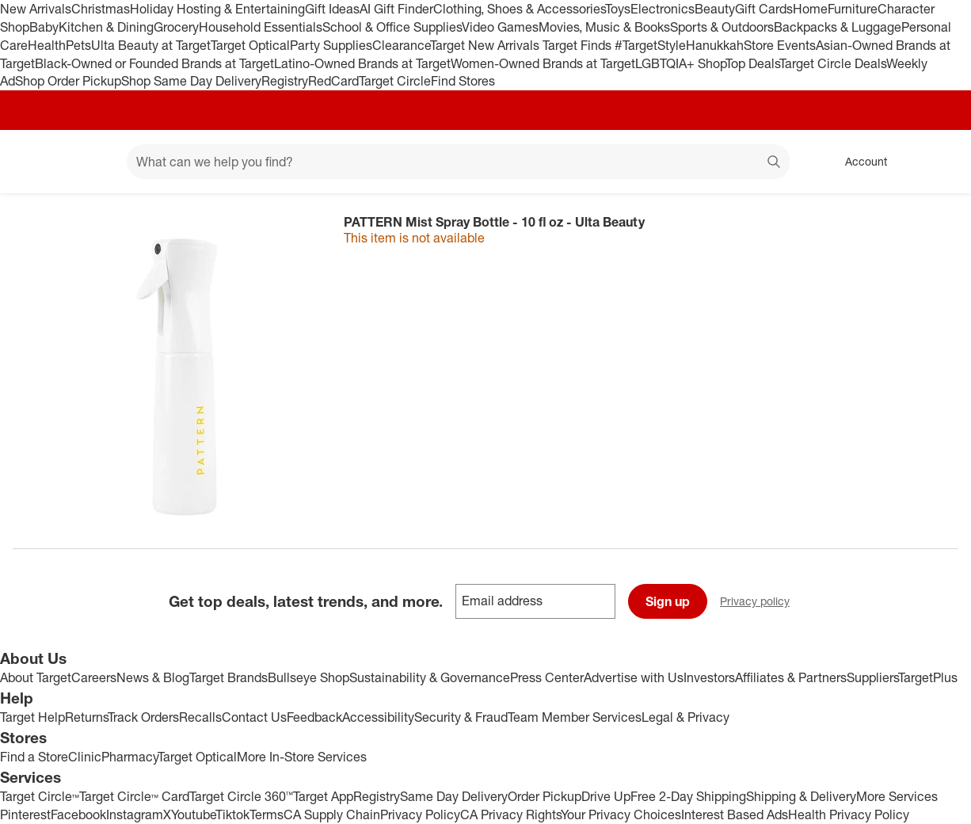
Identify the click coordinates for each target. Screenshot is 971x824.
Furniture (853, 9)
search (775, 163)
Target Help (32, 717)
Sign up (667, 601)
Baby (44, 27)
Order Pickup (544, 796)
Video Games (500, 27)
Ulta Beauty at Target (151, 45)
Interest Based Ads (734, 814)
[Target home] (35, 162)
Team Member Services (575, 717)
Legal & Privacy (685, 717)
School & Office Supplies (392, 27)
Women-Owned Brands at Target (543, 63)
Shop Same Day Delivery (191, 81)
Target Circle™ (39, 796)
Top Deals (752, 63)
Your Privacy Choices (621, 814)
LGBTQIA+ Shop (680, 63)
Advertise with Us (634, 677)
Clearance (401, 45)
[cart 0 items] (937, 161)
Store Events (780, 45)
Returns (86, 717)
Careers (93, 677)
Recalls (200, 717)
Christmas (100, 9)
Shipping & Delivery (801, 796)
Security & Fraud (461, 717)
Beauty (715, 9)
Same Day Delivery (454, 796)
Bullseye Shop (308, 677)
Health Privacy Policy (848, 814)
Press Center (547, 677)
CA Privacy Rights (510, 814)
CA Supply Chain (332, 814)
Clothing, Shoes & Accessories (519, 9)
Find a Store (34, 757)
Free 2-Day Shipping (688, 796)
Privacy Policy (420, 814)
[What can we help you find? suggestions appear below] (458, 161)
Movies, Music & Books (604, 27)
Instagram (134, 814)
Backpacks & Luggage (837, 27)
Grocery (176, 27)
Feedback (314, 717)
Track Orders (143, 717)
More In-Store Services (302, 757)
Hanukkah (715, 45)
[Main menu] (90, 161)
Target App (323, 796)
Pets (78, 45)
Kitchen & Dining (106, 27)
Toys (617, 9)
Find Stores (463, 81)
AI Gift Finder (396, 9)
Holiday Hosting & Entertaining (217, 9)
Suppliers (872, 677)
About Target (35, 677)
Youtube (193, 814)
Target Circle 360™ (241, 796)
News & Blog (152, 677)
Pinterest (25, 814)
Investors (709, 677)
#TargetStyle (650, 45)
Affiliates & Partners (791, 677)
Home (810, 9)
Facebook (78, 814)
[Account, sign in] (858, 161)
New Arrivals (35, 9)
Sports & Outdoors (722, 27)
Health (47, 45)
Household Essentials (260, 27)
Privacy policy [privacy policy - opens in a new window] (761, 602)
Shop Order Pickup (68, 81)
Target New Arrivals (486, 45)
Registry (284, 81)
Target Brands (228, 677)
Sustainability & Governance (429, 677)
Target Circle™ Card (134, 796)
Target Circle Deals (832, 63)
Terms (266, 814)
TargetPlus (928, 677)
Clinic (84, 757)
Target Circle (395, 81)
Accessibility (378, 717)
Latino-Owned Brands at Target (362, 63)
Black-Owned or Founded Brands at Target (154, 63)
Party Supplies (331, 45)
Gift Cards (764, 9)
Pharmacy (129, 757)
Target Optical (250, 45)
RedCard (333, 81)
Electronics (662, 9)
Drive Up (605, 796)
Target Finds (579, 45)
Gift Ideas (332, 9)
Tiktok (232, 814)
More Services (897, 796)
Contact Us (254, 717)
